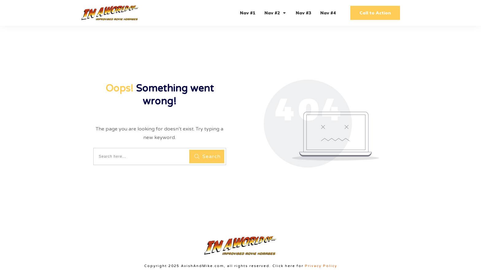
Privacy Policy (321, 266)
